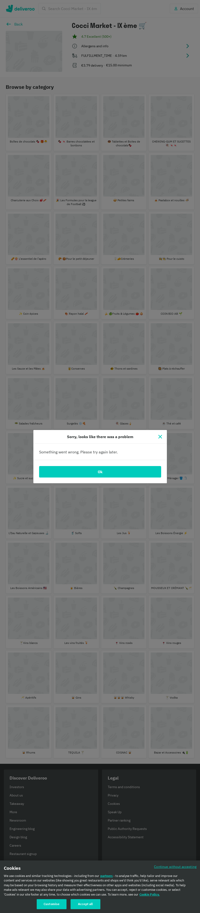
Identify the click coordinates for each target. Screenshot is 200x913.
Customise (51, 904)
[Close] (160, 437)
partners (106, 876)
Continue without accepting (175, 866)
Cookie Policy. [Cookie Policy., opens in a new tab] (149, 894)
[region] (100, 886)
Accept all (85, 904)
